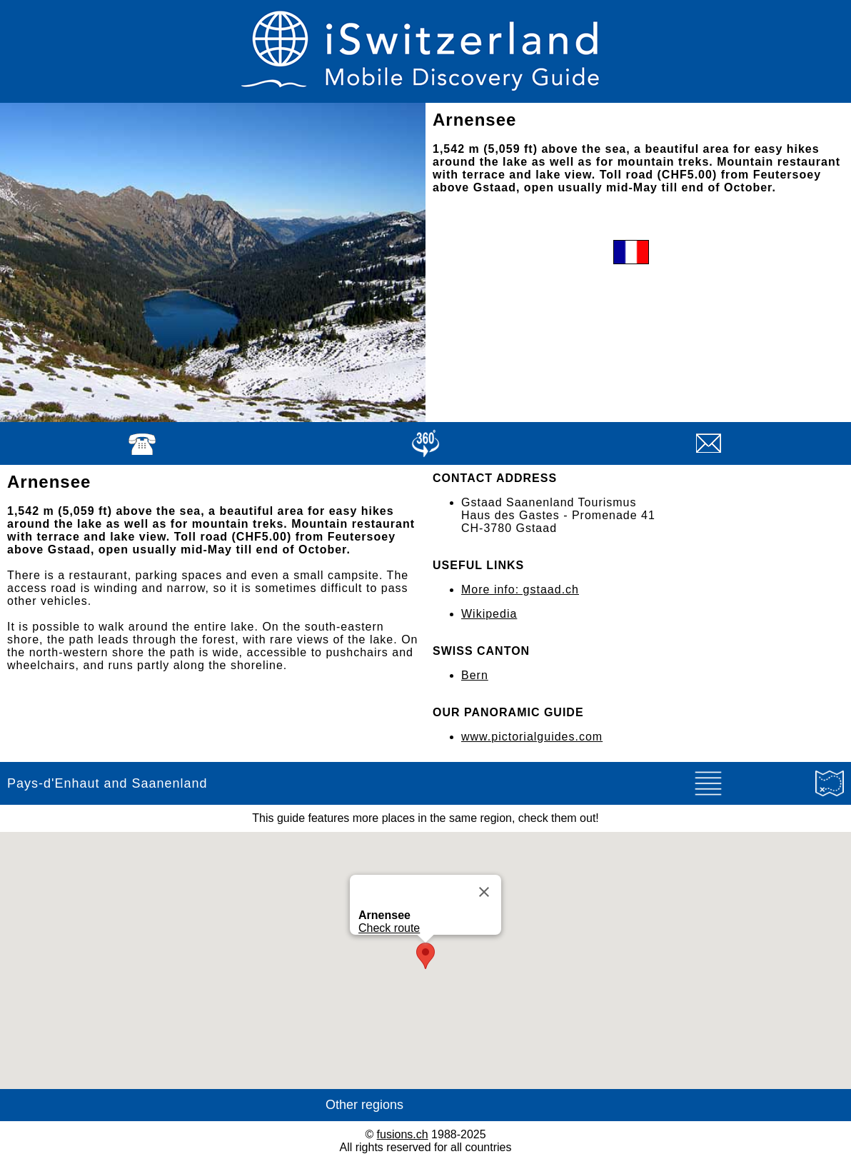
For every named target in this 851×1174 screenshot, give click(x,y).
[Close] (484, 892)
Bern (474, 675)
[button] (425, 956)
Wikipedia (489, 614)
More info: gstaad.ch (520, 589)
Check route (389, 928)
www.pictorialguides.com (532, 737)
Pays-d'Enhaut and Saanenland (107, 783)
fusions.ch (402, 1134)
